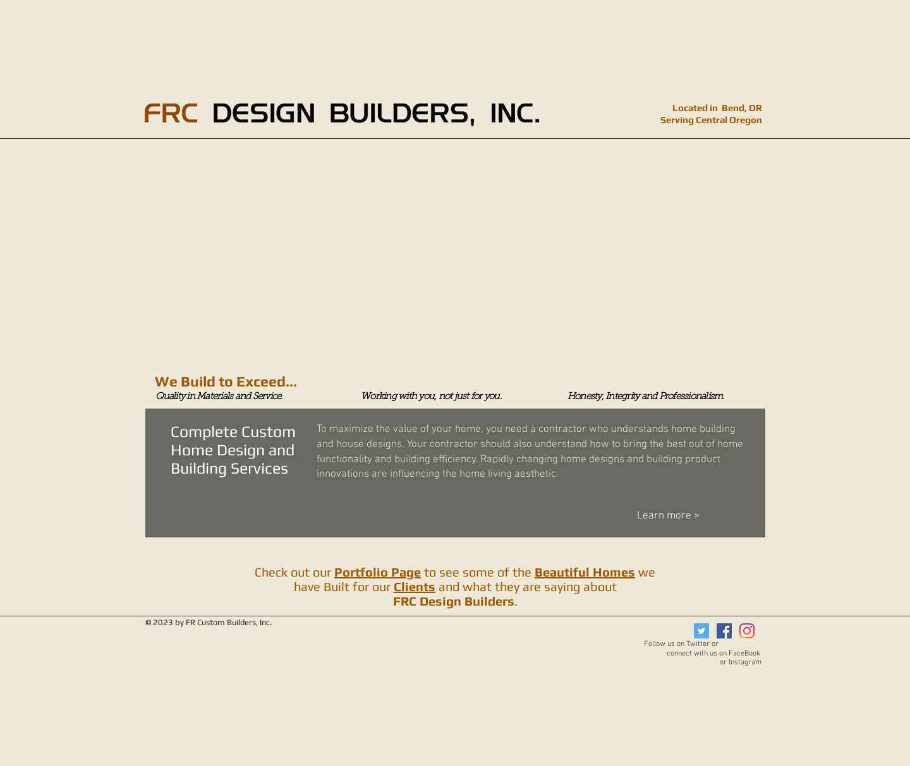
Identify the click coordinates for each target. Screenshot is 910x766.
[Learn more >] (692, 516)
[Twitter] (701, 630)
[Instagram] (747, 630)
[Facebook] (724, 630)
